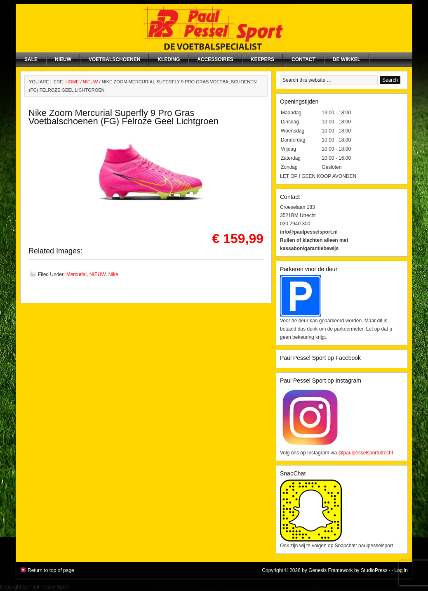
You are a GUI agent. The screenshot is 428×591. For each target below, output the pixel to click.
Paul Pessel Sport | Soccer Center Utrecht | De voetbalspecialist (214, 28)
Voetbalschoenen (114, 59)
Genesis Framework (330, 570)
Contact (303, 59)
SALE (31, 59)
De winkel (346, 59)
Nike (113, 274)
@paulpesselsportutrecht (365, 453)
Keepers (262, 59)
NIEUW (63, 59)
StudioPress (374, 570)
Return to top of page (51, 570)
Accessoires (215, 59)
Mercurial (76, 274)
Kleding (169, 59)
